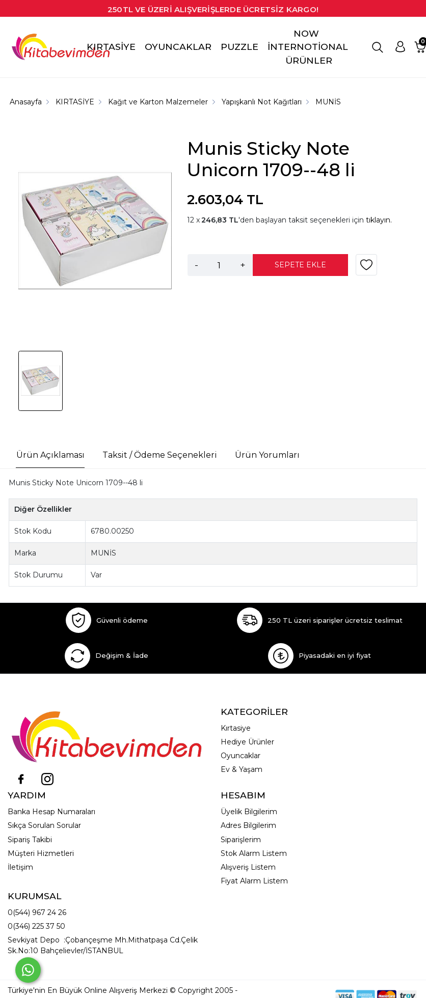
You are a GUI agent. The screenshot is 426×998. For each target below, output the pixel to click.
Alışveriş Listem (248, 867)
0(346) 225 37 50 (36, 926)
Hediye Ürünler (247, 741)
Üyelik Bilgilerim (249, 811)
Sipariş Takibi (30, 839)
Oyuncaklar (240, 755)
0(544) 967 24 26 (37, 912)
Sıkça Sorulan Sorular (44, 825)
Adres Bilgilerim (248, 825)
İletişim (20, 867)
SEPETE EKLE (300, 264)
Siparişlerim (241, 839)
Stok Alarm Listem (254, 853)
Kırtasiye (236, 728)
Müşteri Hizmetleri (41, 853)
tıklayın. (379, 220)
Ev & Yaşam (241, 769)
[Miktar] (219, 264)
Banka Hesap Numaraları (51, 811)
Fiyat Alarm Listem (254, 880)
